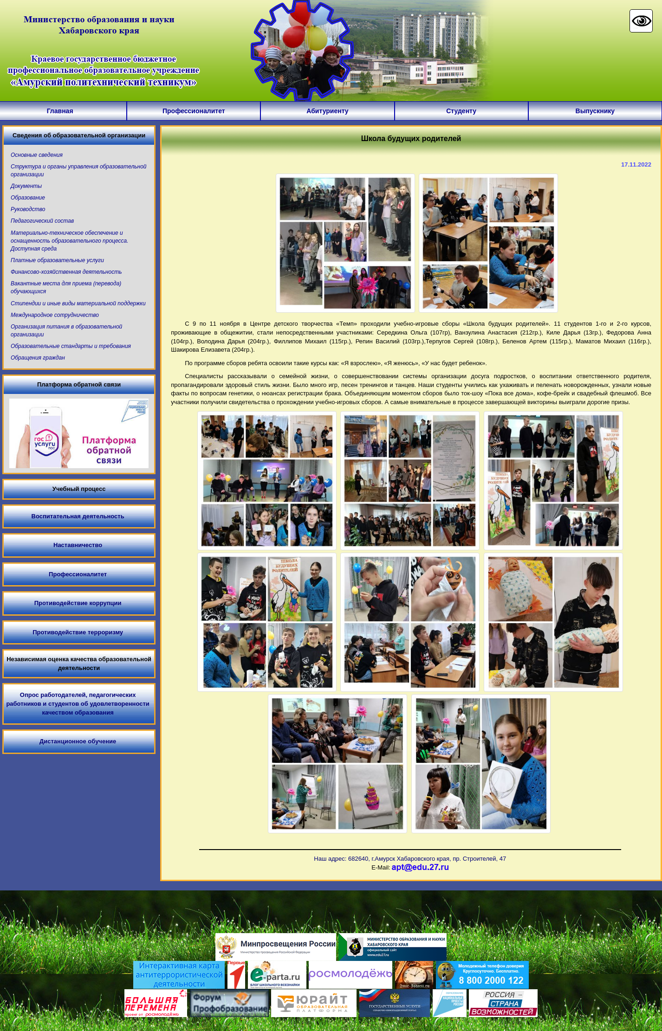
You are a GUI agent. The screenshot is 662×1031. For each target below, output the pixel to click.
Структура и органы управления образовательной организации (79, 170)
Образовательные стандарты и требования (71, 346)
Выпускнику (595, 111)
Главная (60, 111)
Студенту (461, 111)
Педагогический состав (42, 221)
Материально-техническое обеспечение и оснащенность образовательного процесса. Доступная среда (70, 241)
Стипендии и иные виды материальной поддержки (78, 303)
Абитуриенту (327, 111)
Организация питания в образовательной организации (66, 330)
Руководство (28, 209)
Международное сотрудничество (55, 315)
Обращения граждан (38, 357)
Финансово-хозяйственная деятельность (66, 272)
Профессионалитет (193, 111)
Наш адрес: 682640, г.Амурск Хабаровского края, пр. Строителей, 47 (410, 858)
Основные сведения (37, 155)
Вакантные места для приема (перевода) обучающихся (66, 287)
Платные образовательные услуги (57, 260)
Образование (28, 197)
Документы (26, 186)
